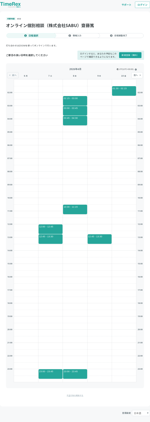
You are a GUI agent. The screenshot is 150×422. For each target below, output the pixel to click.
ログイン (142, 4)
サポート (127, 4)
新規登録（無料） (130, 55)
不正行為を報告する (75, 395)
